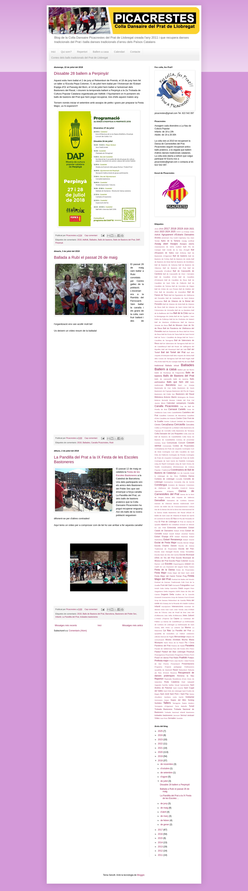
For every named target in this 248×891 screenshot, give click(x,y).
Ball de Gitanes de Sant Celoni (175, 307)
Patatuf (158, 652)
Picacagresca (160, 655)
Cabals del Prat (183, 400)
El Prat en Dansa (185, 522)
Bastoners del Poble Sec (125, 614)
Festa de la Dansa (165, 569)
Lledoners (190, 634)
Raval (175, 670)
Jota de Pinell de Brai (177, 612)
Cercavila (179, 424)
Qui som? (66, 51)
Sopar (166, 700)
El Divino (167, 519)
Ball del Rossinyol (169, 349)
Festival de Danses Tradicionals (167, 582)
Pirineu (186, 655)
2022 (157, 232)
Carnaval (172, 409)
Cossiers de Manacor (176, 485)
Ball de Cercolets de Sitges (183, 286)
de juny (164, 803)
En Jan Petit (160, 528)
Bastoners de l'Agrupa (163, 391)
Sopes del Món (178, 700)
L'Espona (165, 619)
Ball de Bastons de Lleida (180, 259)
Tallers (167, 702)
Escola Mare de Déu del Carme (167, 555)
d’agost (164, 776)
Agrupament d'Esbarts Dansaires (177, 234)
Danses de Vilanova (163, 504)
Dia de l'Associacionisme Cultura (181, 507)
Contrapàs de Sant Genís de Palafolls (170, 461)
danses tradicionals (181, 504)
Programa (158, 667)
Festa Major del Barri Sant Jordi (180, 573)
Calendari (119, 51)
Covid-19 (183, 488)
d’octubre (165, 768)
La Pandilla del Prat (70, 617)
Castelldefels (177, 412)
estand (187, 564)
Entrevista (171, 527)
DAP (138, 240)
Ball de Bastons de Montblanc (182, 262)
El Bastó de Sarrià (187, 516)
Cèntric (158, 424)
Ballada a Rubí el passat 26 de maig (85, 257)
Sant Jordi (164, 694)
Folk (183, 582)
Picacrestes (170, 655)
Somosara (158, 700)
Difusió (188, 513)
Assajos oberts (187, 244)
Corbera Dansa (187, 476)
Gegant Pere (189, 588)
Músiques (159, 642)
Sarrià (181, 697)
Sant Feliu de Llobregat (173, 691)
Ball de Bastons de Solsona (166, 265)
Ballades (93, 240)
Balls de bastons (105, 240)
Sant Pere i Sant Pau (179, 694)
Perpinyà (59, 243)
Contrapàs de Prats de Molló (183, 458)
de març (164, 816)
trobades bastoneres (89, 617)
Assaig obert (161, 244)
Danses (191, 500)
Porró (192, 655)
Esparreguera (178, 564)
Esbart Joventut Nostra (184, 534)
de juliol (164, 781)
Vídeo (157, 718)
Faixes (191, 567)
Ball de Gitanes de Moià (172, 304)
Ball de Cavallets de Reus (175, 280)
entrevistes (182, 527)
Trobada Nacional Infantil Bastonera (179, 712)
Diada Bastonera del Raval (174, 513)
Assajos (174, 244)
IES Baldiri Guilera (187, 603)
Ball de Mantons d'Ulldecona (167, 322)
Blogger (140, 875)
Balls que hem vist (177, 382)
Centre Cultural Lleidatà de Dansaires (179, 421)
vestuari (190, 715)
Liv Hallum (180, 634)
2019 (180, 228)
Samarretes (184, 685)
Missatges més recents (66, 625)
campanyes (181, 403)
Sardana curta (170, 697)
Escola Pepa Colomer (178, 561)
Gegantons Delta (161, 591)
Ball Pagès (186, 359)
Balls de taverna (180, 379)
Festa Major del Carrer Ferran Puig (171, 576)
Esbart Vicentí (188, 540)
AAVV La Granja (182, 232)
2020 (186, 228)
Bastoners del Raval (185, 394)
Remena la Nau (185, 676)
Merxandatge (180, 637)
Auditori (179, 247)
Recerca (173, 673)
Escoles (169, 564)
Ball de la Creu (180, 313)
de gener (165, 824)
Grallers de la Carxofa (184, 594)
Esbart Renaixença (173, 539)
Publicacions (189, 667)
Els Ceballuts (174, 525)
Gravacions (166, 597)
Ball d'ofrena (181, 253)
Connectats (167, 446)
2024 (167, 231)
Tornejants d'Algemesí (164, 706)
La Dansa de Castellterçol (171, 622)
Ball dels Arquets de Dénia (180, 355)
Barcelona (109, 614)
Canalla (190, 403)
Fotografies (185, 585)
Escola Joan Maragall (163, 552)
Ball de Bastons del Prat (174, 268)
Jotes (184, 615)
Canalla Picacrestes (99, 442)
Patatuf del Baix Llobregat (173, 652)
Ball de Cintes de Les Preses (166, 289)
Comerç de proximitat (185, 440)
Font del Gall (166, 585)
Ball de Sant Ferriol (186, 334)
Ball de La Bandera (182, 310)
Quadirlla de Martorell (163, 670)
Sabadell (190, 682)
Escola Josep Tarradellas (184, 552)
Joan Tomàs (178, 610)
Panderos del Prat (163, 645)
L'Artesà (158, 619)
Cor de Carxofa (183, 473)
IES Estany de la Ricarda (169, 603)
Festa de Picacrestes (185, 570)
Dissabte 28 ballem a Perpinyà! (81, 73)
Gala (162, 588)
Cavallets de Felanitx (168, 418)
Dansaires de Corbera (177, 500)
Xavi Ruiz (163, 718)
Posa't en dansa (162, 658)
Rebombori (183, 670)
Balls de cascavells (163, 379)
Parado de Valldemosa (163, 649)
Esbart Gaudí (168, 534)
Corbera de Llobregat (164, 479)
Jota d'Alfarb (189, 610)
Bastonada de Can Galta (165, 388)
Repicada (168, 679)
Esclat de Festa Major (165, 542)
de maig (164, 808)
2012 (160, 850)
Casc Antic (167, 412)
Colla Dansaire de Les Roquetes (169, 433)
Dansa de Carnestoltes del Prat (174, 493)
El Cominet (159, 519)
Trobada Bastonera (163, 709)
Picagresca (179, 655)
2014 (160, 842)
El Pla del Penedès (184, 519)
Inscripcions (166, 606)
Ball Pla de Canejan (170, 362)
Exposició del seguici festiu (177, 567)
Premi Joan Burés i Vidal (178, 661)
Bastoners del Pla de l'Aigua (183, 391)
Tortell (191, 706)
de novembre (167, 764)
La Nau (167, 630)
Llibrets (157, 637)
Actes (192, 232)
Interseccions (177, 606)
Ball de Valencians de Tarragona (172, 343)
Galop (167, 588)
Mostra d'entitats (172, 640)
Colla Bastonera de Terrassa (182, 431)
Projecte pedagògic (173, 667)
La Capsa (174, 618)
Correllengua (161, 485)
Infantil (58, 617)
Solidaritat (189, 697)
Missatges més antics (132, 625)
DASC (157, 507)
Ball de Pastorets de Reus (173, 331)
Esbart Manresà (181, 537)
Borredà (165, 400)
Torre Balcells (181, 706)
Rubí (111, 442)
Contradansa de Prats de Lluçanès (168, 449)
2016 (161, 229)
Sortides (158, 703)
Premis (166, 664)
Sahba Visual (174, 685)
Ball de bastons (180, 256)
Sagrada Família (161, 685)
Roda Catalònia (171, 682)
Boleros (157, 400)
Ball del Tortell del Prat (173, 352)
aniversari (165, 238)
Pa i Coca (189, 642)
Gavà (180, 588)
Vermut (183, 715)
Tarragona (176, 703)
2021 (191, 228)
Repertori (82, 51)
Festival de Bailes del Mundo (183, 579)
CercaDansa (167, 424)
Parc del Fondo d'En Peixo (183, 649)
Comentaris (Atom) (78, 630)
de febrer (165, 820)
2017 (167, 228)
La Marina (186, 627)
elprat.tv (164, 524)
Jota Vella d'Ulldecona (173, 615)
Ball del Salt (182, 349)
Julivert (191, 615)
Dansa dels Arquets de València (179, 497)
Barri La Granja (186, 385)
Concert (181, 443)
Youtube (179, 718)
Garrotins (173, 588)
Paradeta (189, 645)
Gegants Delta (167, 594)
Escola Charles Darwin (166, 546)
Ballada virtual (172, 365)
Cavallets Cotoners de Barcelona (172, 415)
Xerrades (172, 718)
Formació (176, 585)
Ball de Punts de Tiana (170, 334)
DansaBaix (160, 500)
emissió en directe (187, 525)
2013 (160, 846)
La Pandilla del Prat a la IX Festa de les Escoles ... (175, 796)
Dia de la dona (172, 509)
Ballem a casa (101, 51)
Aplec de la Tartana (170, 241)
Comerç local (160, 443)
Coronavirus (168, 482)
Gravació (158, 597)
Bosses (172, 400)
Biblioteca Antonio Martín (166, 397)
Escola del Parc (186, 549)
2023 (162, 231)
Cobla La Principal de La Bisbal (167, 428)
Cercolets (190, 424)
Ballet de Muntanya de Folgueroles (169, 373)
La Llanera (175, 627)
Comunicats (172, 443)
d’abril (163, 812)
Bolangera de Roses (186, 397)
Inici (53, 51)
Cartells (182, 409)
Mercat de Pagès (167, 637)
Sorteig (191, 700)
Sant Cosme (178, 688)
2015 (156, 229)
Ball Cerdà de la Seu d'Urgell (175, 250)
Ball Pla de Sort (184, 362)
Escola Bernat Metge (185, 543)
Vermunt (176, 715)
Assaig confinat (188, 241)
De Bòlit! (163, 507)
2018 (79, 240)
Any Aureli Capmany (178, 238)
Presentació (175, 664)
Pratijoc (191, 658)
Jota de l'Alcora (161, 612)
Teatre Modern (188, 703)
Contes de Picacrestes (183, 446)
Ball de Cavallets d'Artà (165, 277)
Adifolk (85, 240)
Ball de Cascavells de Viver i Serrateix (178, 274)
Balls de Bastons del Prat (124, 240)
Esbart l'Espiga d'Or (164, 536)
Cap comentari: (91, 235)
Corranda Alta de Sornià (184, 482)
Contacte (135, 51)
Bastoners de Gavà (186, 388)
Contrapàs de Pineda (177, 455)
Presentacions (188, 664)
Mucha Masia (188, 640)
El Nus (174, 518)
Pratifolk (183, 657)
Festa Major (160, 573)
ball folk (178, 359)
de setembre (166, 772)
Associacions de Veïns (164, 247)
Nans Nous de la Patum (174, 643)
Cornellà (179, 479)
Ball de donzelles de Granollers (172, 292)
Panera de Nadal (178, 646)
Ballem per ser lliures (186, 370)
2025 (173, 231)
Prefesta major (162, 660)
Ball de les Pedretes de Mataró (181, 319)
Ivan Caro (169, 610)
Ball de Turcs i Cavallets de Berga (168, 337)
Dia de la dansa (161, 509)
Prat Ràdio (174, 658)
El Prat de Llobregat (168, 522)
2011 (160, 855)
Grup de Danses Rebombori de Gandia (170, 600)
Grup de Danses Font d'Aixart (182, 597)
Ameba (158, 238)
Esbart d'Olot (179, 531)
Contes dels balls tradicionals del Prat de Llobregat (79, 57)
